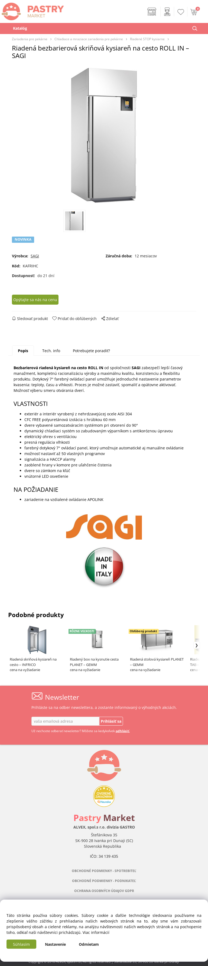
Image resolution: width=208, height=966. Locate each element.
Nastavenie (55, 944)
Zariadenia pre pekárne (29, 39)
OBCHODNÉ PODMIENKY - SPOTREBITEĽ (104, 871)
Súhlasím (21, 944)
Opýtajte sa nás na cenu (35, 299)
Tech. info (51, 350)
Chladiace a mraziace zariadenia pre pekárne (88, 39)
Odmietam (89, 944)
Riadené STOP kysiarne (147, 39)
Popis (23, 350)
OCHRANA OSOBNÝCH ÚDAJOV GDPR (104, 890)
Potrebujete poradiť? (91, 350)
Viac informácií (96, 932)
